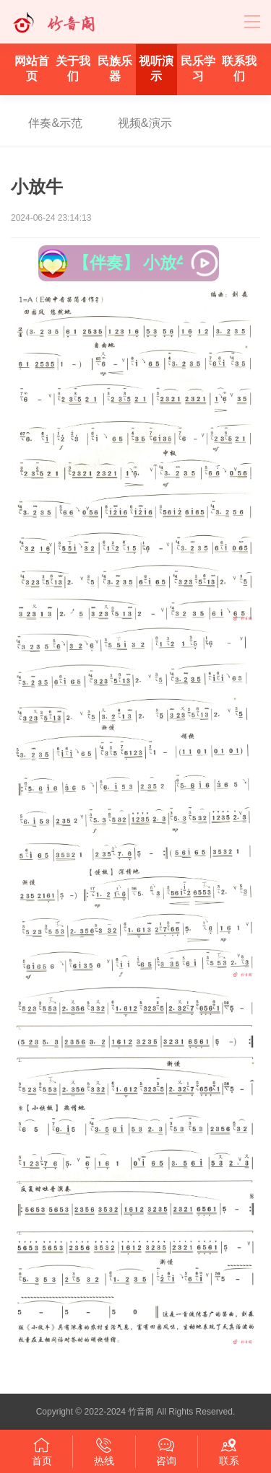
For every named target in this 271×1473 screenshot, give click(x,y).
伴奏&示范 (55, 123)
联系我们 (239, 68)
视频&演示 (145, 123)
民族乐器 (115, 68)
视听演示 (156, 68)
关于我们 (73, 68)
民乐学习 (198, 68)
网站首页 (31, 68)
